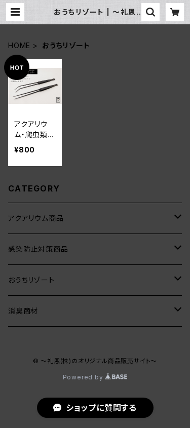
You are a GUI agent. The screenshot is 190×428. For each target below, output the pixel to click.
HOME (19, 45)
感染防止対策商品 (38, 249)
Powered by (95, 377)
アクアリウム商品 (35, 218)
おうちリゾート (31, 280)
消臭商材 (23, 310)
